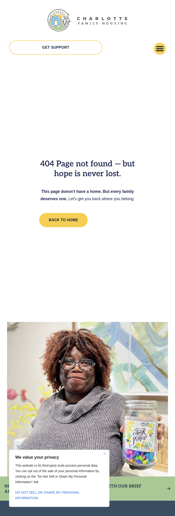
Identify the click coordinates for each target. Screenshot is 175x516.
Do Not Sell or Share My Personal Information (47, 495)
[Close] (104, 453)
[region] (59, 478)
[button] (160, 49)
